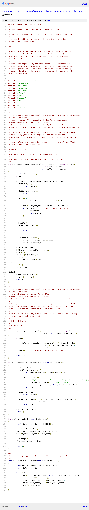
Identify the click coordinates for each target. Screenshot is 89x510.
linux (19, 11)
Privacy (20, 506)
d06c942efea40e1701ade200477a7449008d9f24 (47, 11)
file (50, 20)
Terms (26, 506)
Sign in (84, 4)
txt (79, 506)
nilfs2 (80, 11)
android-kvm (8, 11)
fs (75, 11)
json (85, 506)
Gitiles (14, 506)
